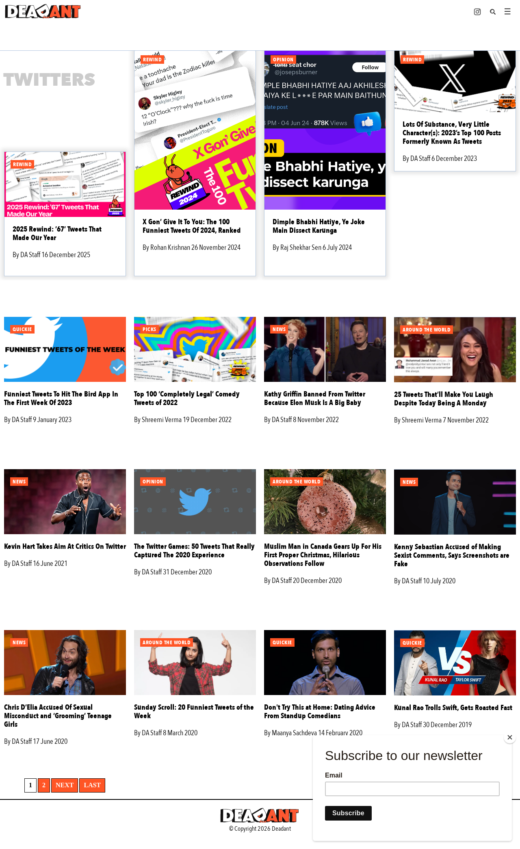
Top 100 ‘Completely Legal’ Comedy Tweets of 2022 (187, 398)
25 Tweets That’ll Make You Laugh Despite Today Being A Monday (443, 399)
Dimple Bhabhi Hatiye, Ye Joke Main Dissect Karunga (319, 226)
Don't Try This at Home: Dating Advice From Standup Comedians (319, 711)
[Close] (510, 737)
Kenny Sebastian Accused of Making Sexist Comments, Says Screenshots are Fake (451, 555)
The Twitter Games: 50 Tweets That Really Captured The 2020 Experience (194, 550)
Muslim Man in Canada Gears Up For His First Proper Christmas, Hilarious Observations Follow (322, 555)
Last (92, 785)
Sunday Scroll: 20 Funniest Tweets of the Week (194, 711)
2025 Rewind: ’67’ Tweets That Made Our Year (57, 233)
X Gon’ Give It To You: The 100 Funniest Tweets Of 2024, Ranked (192, 226)
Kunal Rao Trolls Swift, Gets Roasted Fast (453, 708)
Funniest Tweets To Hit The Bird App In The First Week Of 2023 (61, 398)
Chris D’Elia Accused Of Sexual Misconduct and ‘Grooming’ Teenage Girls (58, 716)
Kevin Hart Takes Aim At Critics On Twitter (65, 546)
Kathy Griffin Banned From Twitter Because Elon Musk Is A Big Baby (314, 398)
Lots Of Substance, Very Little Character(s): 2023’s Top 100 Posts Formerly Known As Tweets (452, 133)
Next (65, 785)
